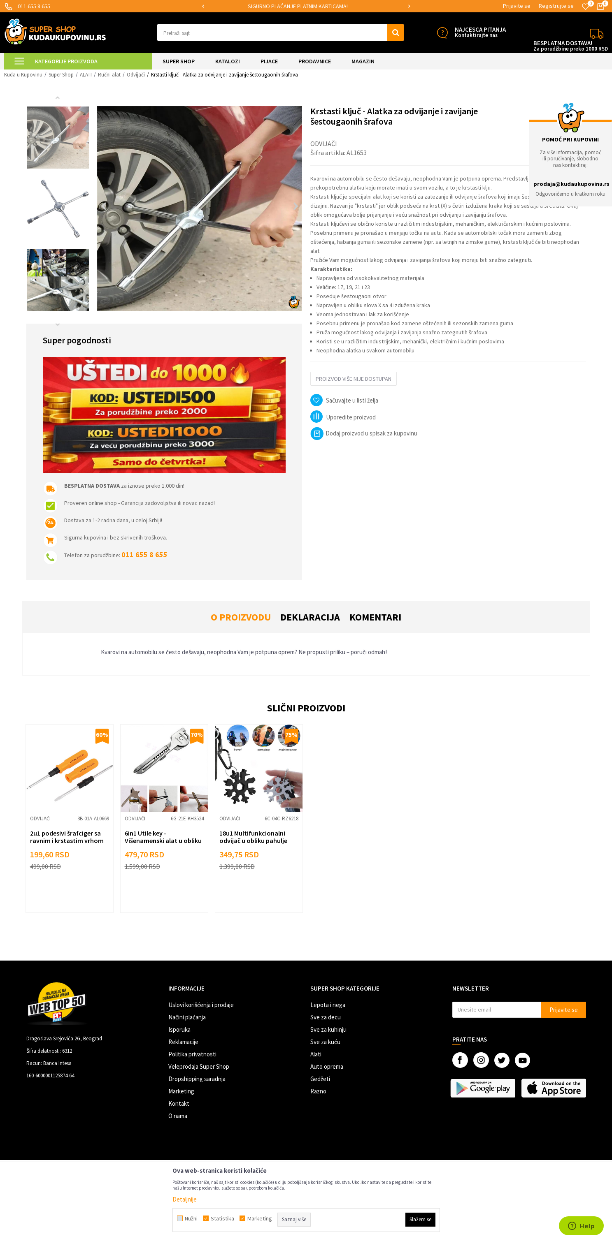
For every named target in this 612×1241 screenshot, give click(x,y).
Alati (315, 1054)
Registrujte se (556, 5)
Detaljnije (184, 1199)
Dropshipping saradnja (197, 1079)
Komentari (375, 617)
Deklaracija (310, 617)
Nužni (191, 1218)
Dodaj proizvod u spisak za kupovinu (363, 433)
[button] (280, 32)
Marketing (181, 1091)
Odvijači (136, 74)
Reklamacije (183, 1042)
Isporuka (179, 1029)
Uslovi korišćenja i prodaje (201, 1005)
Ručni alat (109, 74)
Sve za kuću (325, 1042)
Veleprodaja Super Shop (198, 1066)
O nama (177, 1116)
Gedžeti (320, 1079)
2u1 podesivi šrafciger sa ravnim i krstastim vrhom (67, 836)
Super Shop (61, 74)
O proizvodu (241, 617)
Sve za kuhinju (328, 1029)
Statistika (222, 1218)
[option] (306, 6)
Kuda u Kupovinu (23, 74)
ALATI (86, 74)
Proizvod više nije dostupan (353, 378)
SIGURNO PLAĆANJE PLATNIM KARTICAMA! (306, 6)
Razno (318, 1091)
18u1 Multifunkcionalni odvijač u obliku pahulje (253, 836)
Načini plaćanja (187, 1017)
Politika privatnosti (192, 1054)
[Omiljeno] (585, 6)
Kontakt (178, 1103)
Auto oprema (326, 1066)
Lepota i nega (327, 1005)
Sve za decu (325, 1017)
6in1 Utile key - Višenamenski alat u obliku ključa (163, 840)
